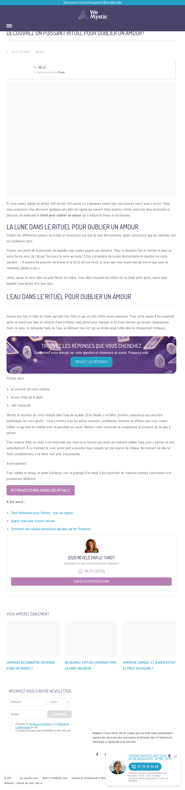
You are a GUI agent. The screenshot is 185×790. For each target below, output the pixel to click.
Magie (40, 51)
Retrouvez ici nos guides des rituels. (40, 490)
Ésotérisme (21, 51)
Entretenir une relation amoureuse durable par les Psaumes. (51, 529)
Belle (42, 67)
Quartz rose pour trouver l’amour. (33, 521)
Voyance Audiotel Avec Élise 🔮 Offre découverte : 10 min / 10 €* (150, 757)
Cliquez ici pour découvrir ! (91, 581)
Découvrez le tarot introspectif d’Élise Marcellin (93, 2)
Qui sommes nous (29, 778)
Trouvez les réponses (91, 362)
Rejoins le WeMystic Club (54, 778)
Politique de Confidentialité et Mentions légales (95, 778)
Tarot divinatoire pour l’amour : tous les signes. (42, 513)
